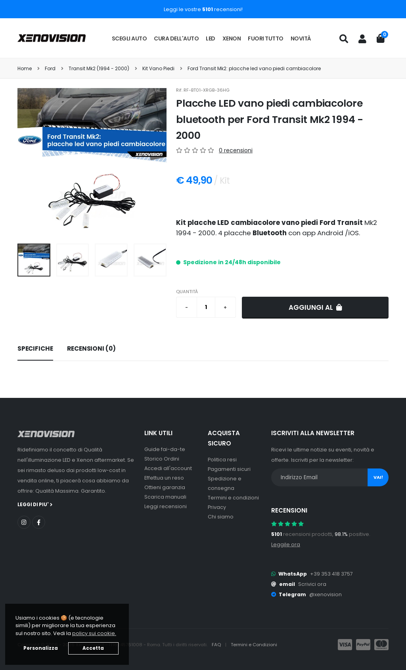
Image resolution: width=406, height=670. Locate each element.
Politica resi (222, 459)
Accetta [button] (93, 648)
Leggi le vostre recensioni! (203, 9)
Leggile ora (285, 544)
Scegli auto (129, 38)
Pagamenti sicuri (229, 469)
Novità (301, 38)
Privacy (217, 507)
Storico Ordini (161, 458)
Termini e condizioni (233, 497)
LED (210, 38)
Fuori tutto (265, 38)
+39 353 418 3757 (331, 573)
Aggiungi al (315, 307)
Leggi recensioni (165, 506)
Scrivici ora (312, 584)
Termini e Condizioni (254, 644)
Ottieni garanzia (164, 487)
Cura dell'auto (176, 38)
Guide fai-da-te (164, 449)
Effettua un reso (164, 477)
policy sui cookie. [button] (94, 633)
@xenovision (325, 594)
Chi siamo (221, 516)
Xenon (231, 38)
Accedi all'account (168, 468)
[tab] (35, 349)
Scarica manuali (165, 496)
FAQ (217, 644)
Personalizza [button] (40, 648)
